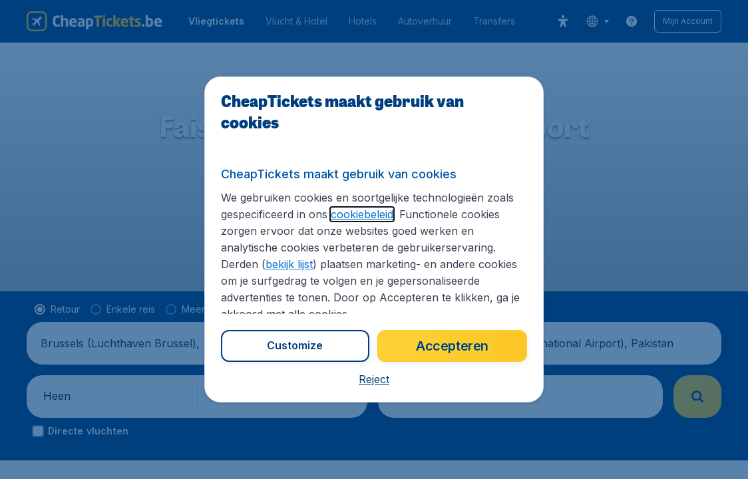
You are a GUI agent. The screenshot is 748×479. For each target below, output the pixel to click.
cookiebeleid (362, 214)
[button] (374, 379)
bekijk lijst (289, 264)
